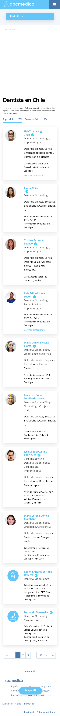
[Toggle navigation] (54, 4)
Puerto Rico (16, 695)
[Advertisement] (30, 63)
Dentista (12, 30)
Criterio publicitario (46, 712)
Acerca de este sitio (11, 703)
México (31, 686)
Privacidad (29, 703)
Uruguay (45, 690)
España (14, 686)
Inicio (5, 30)
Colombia (15, 690)
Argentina (46, 686)
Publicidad (29, 712)
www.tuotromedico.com (39, 695)
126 (40, 655)
